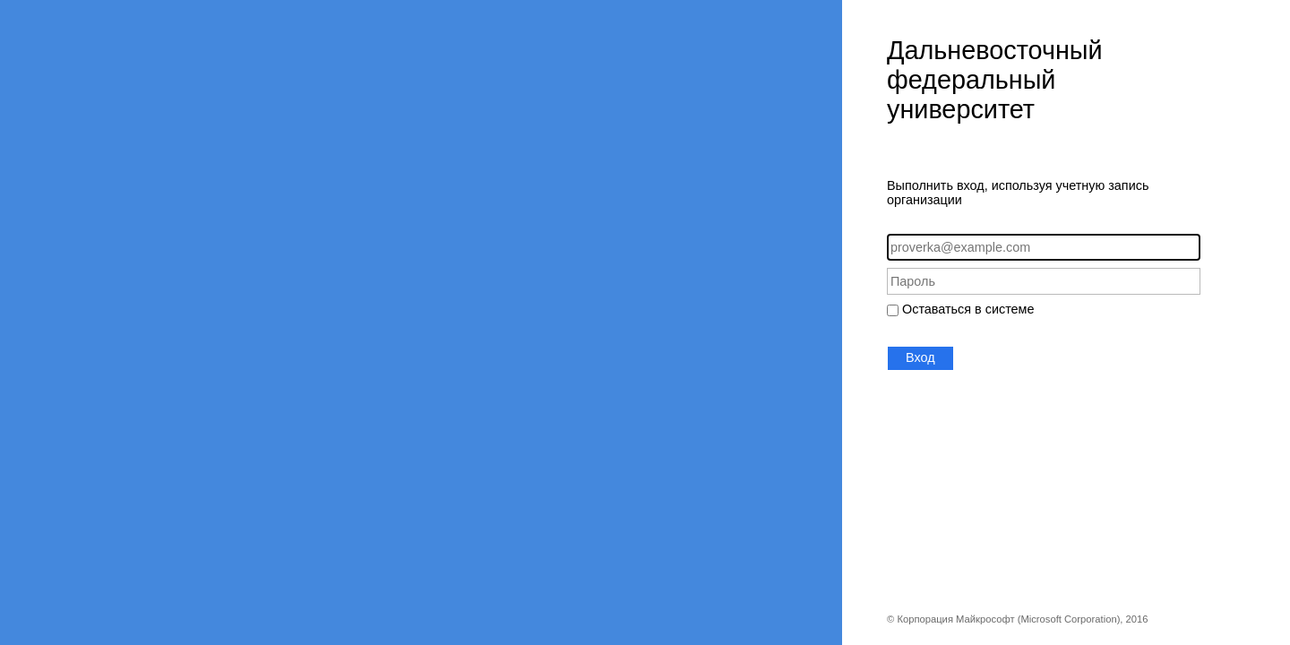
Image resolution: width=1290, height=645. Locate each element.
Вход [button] (920, 357)
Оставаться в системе (968, 309)
